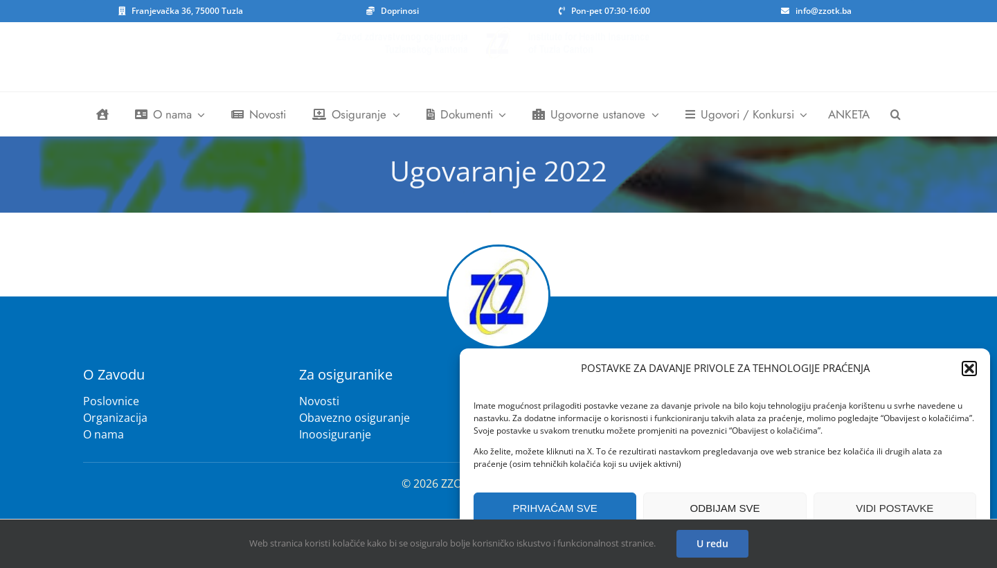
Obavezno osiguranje (354, 417)
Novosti (319, 401)
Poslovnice (111, 401)
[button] (969, 368)
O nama (103, 434)
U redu (712, 543)
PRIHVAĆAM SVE (555, 508)
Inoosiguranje (335, 434)
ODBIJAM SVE (725, 508)
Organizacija (115, 417)
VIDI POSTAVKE (894, 508)
